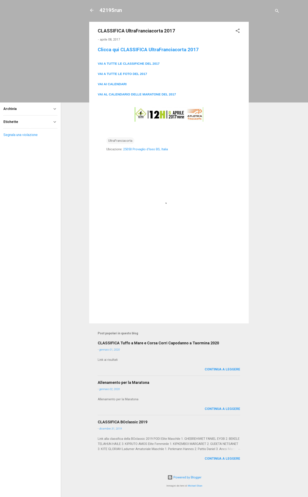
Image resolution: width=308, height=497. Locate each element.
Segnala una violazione (20, 135)
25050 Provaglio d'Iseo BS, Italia (145, 149)
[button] (237, 31)
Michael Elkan (195, 485)
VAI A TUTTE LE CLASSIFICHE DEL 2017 (129, 63)
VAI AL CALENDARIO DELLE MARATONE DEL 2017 (137, 94)
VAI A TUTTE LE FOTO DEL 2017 (122, 74)
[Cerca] (277, 11)
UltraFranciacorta (120, 141)
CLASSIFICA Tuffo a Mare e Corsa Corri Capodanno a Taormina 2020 (158, 343)
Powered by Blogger (184, 477)
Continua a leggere (222, 369)
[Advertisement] (266, 86)
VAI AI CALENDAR (112, 84)
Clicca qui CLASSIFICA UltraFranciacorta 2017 (148, 49)
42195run (110, 10)
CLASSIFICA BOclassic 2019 (122, 422)
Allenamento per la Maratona (123, 382)
